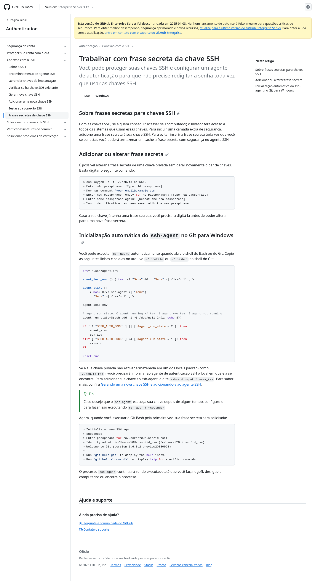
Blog (209, 565)
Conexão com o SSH (116, 46)
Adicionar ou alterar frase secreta (124, 154)
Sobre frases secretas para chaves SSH (129, 112)
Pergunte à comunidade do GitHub (106, 523)
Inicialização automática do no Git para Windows (156, 238)
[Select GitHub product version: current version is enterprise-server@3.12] (69, 7)
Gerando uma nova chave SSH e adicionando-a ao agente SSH (151, 384)
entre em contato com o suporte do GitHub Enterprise (143, 33)
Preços (161, 565)
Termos (115, 565)
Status (148, 565)
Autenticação (88, 46)
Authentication (22, 29)
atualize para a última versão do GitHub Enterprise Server (240, 28)
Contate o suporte (94, 529)
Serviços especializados (185, 565)
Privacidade (133, 565)
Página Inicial (16, 20)
